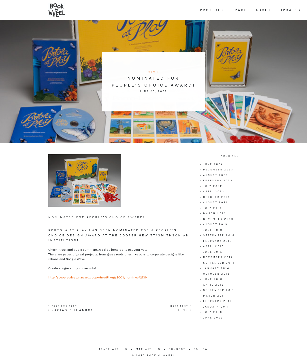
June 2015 (213, 251)
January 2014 (216, 268)
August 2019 (215, 224)
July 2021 (212, 208)
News (153, 71)
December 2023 (218, 169)
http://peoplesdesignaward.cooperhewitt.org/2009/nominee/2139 (97, 277)
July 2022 (212, 186)
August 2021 (215, 202)
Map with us (148, 349)
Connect (177, 349)
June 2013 (213, 279)
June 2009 (213, 317)
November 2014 (218, 257)
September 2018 (219, 235)
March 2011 (214, 295)
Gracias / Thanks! (70, 310)
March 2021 (214, 213)
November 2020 (218, 219)
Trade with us (113, 349)
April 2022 (214, 191)
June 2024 (213, 164)
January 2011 (216, 306)
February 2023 (218, 180)
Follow (201, 349)
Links (185, 310)
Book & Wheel (161, 355)
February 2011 (217, 301)
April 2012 (213, 284)
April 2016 (213, 246)
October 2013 (216, 273)
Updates (290, 10)
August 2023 (215, 175)
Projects (212, 10)
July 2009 (212, 312)
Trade (239, 10)
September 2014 (219, 262)
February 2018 (217, 241)
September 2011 (218, 290)
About (263, 10)
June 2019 (213, 230)
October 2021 (216, 197)
